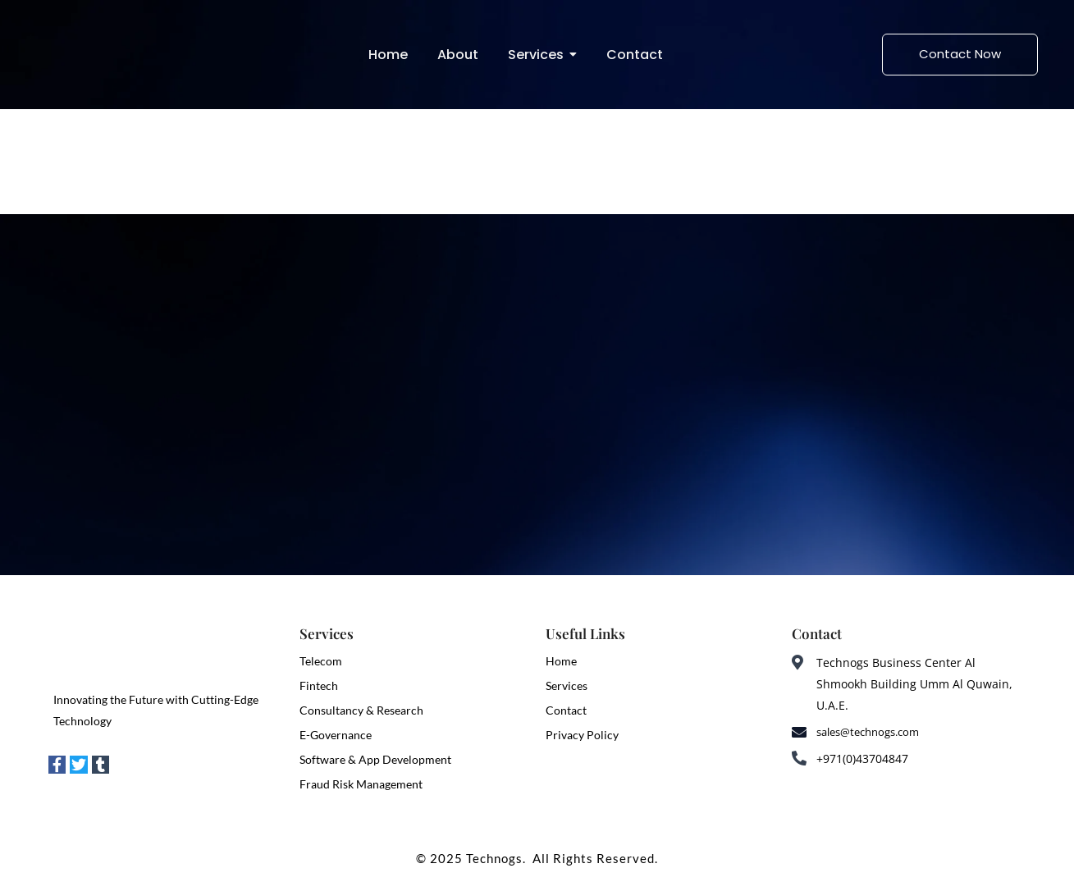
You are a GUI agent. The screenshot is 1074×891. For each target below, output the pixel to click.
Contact (566, 710)
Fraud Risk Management (361, 784)
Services (566, 685)
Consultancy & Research (361, 710)
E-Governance (335, 735)
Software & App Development (375, 759)
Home (561, 661)
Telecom (320, 661)
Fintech (318, 685)
